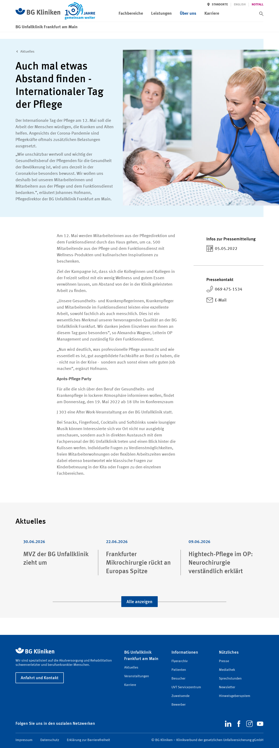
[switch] (261, 13)
